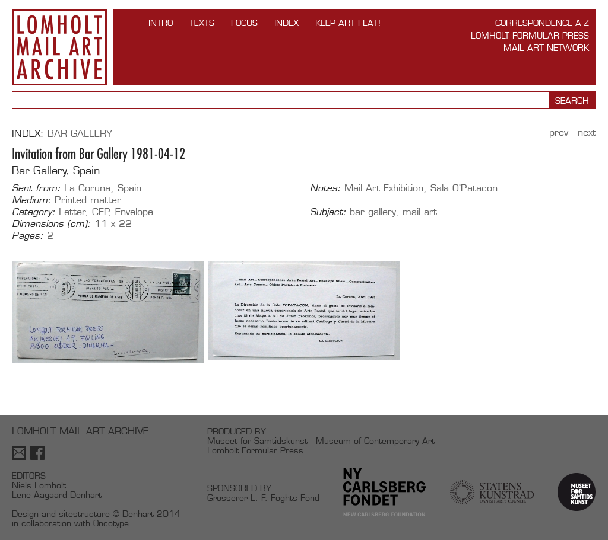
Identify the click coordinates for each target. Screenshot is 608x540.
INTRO (160, 23)
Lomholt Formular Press (530, 35)
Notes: (325, 188)
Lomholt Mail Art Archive (59, 47)
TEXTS (201, 23)
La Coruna (87, 188)
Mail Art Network (546, 48)
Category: (33, 212)
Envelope (134, 212)
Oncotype (111, 523)
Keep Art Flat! (348, 23)
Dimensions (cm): (51, 224)
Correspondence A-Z (542, 23)
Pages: (27, 236)
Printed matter (88, 200)
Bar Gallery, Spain (56, 170)
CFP (100, 212)
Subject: (328, 212)
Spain (129, 188)
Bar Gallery (80, 133)
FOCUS (244, 23)
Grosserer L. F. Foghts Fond (263, 498)
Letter (72, 212)
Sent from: (36, 188)
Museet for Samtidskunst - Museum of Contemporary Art (321, 441)
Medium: (31, 200)
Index (286, 23)
